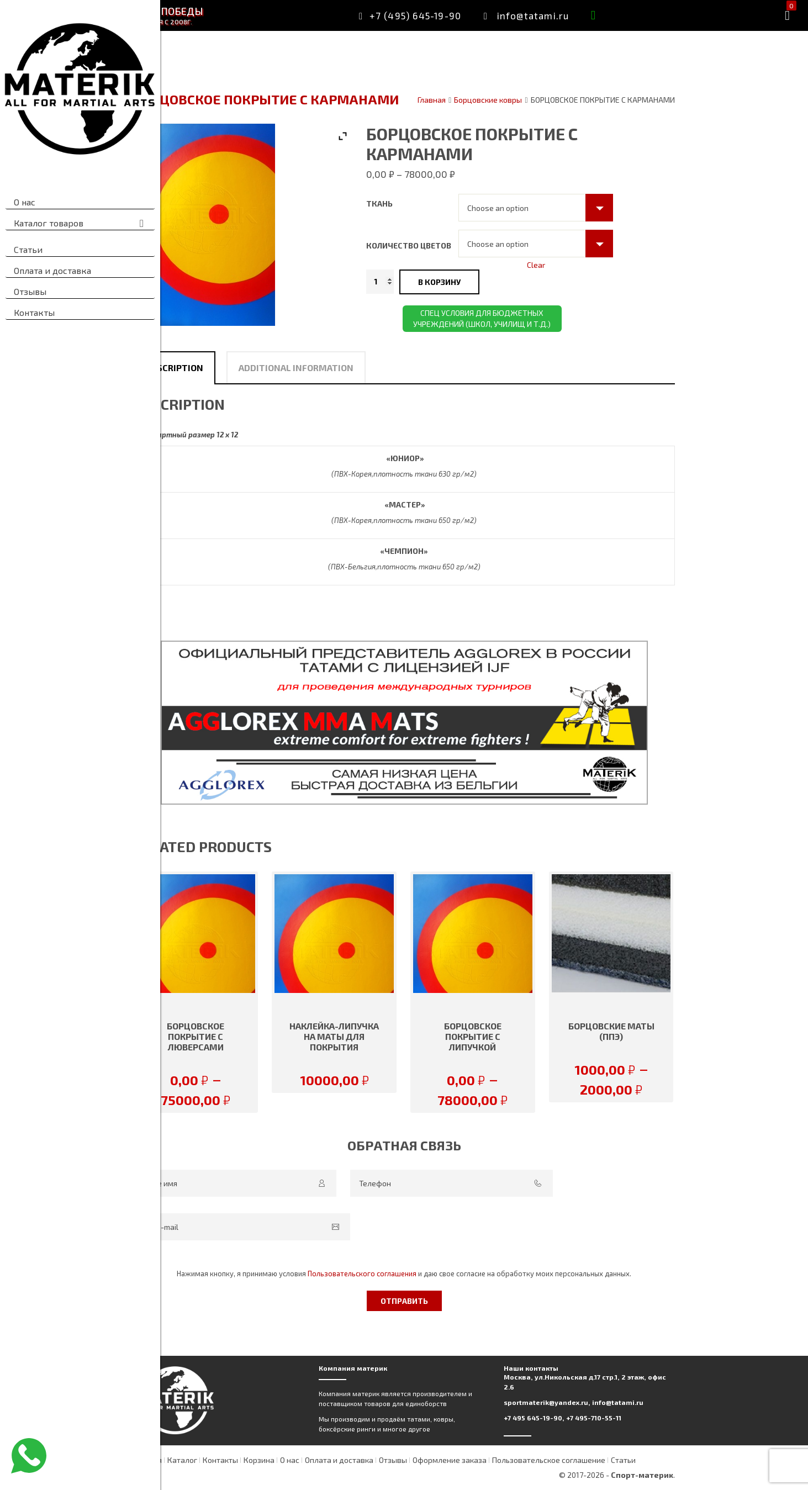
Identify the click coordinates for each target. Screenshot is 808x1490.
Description (254, 367)
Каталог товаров (48, 223)
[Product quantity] (460, 282)
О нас (24, 202)
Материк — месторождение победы (265, 15)
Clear (616, 265)
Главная (512, 99)
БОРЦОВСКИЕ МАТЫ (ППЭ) (691, 1031)
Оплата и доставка (52, 270)
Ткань (459, 203)
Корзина (339, 1460)
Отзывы (30, 291)
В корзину (519, 282)
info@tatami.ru (613, 15)
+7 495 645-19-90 (613, 1418)
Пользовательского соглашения (442, 1273)
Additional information (376, 367)
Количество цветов (488, 245)
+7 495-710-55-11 (673, 1418)
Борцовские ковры (568, 99)
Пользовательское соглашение (628, 1460)
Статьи (28, 249)
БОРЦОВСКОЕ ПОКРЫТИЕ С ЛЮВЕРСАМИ (275, 1036)
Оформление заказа (530, 1460)
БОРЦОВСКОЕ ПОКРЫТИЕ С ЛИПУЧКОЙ (553, 1036)
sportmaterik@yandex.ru (626, 1402)
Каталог (262, 1460)
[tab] (254, 367)
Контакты (34, 312)
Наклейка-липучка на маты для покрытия (414, 1036)
